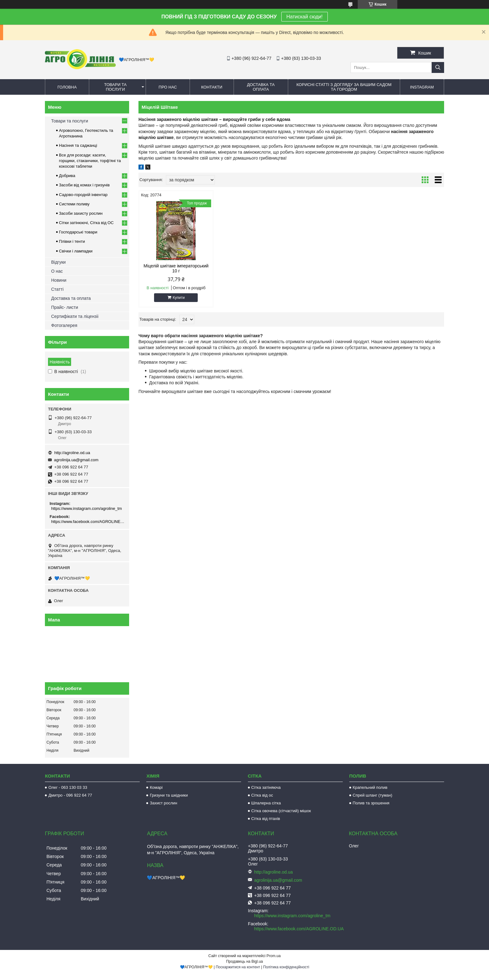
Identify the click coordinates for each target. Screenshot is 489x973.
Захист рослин (163, 803)
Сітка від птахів (265, 818)
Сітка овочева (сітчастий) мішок (281, 810)
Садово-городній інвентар (83, 194)
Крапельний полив (370, 787)
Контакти (211, 87)
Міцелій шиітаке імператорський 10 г (174, 268)
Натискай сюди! (304, 16)
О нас (57, 271)
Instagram (422, 87)
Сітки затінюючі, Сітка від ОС (86, 222)
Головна (67, 87)
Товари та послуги (115, 87)
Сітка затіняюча (266, 787)
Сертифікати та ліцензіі (75, 316)
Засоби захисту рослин (81, 213)
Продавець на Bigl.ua (244, 961)
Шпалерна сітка (266, 803)
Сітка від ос (262, 795)
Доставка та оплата (261, 87)
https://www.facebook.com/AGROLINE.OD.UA (87, 521)
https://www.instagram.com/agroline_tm (86, 508)
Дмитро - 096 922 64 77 (70, 795)
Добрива (67, 175)
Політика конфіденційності (286, 967)
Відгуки (58, 262)
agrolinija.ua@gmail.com (76, 460)
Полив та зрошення (371, 803)
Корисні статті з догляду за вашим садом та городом (343, 87)
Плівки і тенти (72, 241)
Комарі (156, 787)
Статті (57, 289)
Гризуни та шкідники (169, 795)
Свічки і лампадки (76, 251)
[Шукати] (438, 67)
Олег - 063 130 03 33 (67, 787)
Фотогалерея (64, 325)
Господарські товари (78, 232)
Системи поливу (74, 204)
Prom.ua (274, 956)
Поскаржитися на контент (238, 967)
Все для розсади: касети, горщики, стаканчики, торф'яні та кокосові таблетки (90, 161)
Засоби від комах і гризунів (84, 185)
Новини (58, 280)
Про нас (168, 87)
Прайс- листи (64, 307)
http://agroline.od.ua (72, 452)
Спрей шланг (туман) (372, 795)
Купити (177, 297)
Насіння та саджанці (78, 145)
